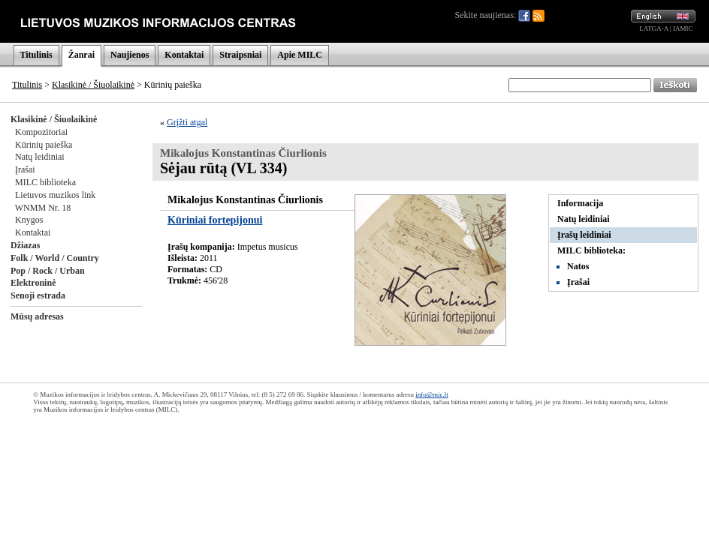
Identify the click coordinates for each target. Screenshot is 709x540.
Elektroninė (33, 283)
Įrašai (25, 169)
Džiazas (25, 245)
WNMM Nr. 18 (43, 207)
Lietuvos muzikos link (55, 195)
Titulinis (36, 55)
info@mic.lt (431, 394)
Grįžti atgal (187, 122)
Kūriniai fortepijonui (214, 220)
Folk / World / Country (55, 258)
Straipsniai (240, 55)
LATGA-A (653, 28)
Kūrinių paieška (43, 145)
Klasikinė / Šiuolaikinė (93, 85)
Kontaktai (184, 55)
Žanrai (81, 55)
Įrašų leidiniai (584, 235)
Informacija (580, 203)
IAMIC (683, 28)
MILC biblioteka (45, 182)
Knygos (29, 219)
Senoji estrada (38, 295)
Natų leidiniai (40, 157)
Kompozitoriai (41, 132)
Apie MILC (299, 55)
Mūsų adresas (37, 316)
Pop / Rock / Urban (48, 271)
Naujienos (129, 55)
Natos (578, 266)
